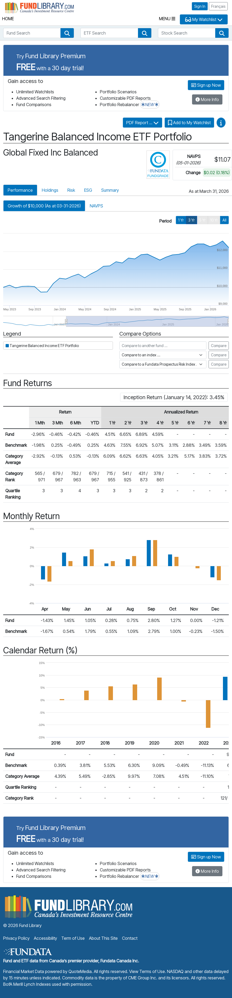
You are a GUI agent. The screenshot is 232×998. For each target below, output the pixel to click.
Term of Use (73, 938)
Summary (110, 190)
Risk (71, 190)
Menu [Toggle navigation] (167, 18)
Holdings (50, 190)
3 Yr (191, 220)
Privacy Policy (16, 938)
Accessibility (45, 938)
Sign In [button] (199, 6)
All (224, 220)
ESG (88, 190)
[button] (67, 33)
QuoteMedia (80, 971)
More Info (207, 99)
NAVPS (96, 205)
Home (8, 18)
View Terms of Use (147, 971)
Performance (20, 190)
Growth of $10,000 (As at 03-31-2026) (44, 205)
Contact (129, 938)
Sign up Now (206, 85)
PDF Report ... (142, 122)
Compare (218, 345)
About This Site (103, 938)
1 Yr (181, 220)
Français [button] (218, 6)
